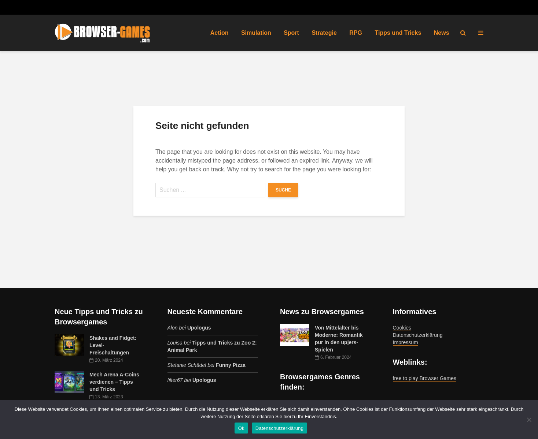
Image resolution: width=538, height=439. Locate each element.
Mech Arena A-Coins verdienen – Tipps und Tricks (114, 382)
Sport (291, 33)
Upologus (199, 328)
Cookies (402, 328)
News (441, 33)
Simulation (256, 33)
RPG (355, 33)
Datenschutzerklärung (418, 335)
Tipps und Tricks (398, 33)
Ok (241, 428)
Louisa (175, 343)
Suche (283, 190)
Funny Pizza (231, 365)
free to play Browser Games (425, 378)
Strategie (324, 33)
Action (219, 33)
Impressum (405, 342)
